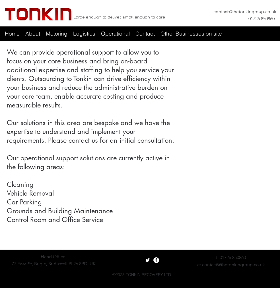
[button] (32, 33)
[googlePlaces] (37, 271)
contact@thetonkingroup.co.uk (244, 11)
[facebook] (29, 271)
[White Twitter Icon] (148, 260)
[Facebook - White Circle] (156, 260)
